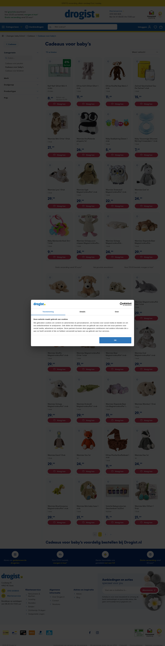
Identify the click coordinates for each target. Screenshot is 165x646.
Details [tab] (82, 312)
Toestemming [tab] (48, 312)
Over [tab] (117, 312)
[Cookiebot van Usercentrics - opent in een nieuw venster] (121, 304)
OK (115, 340)
